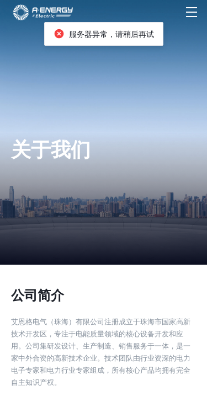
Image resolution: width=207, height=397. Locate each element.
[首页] (43, 12)
